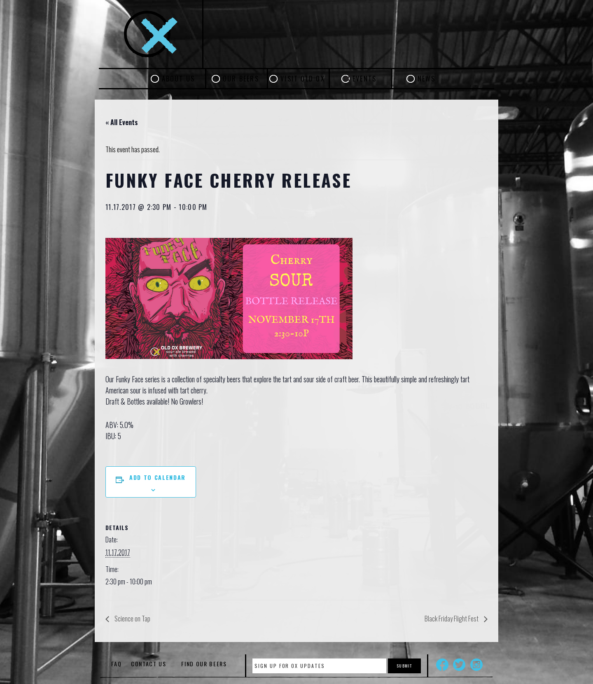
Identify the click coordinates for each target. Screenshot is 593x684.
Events (364, 79)
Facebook (442, 664)
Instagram (476, 664)
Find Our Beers (204, 663)
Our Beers (241, 79)
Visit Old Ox (302, 79)
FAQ (116, 663)
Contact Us (148, 663)
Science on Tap (131, 619)
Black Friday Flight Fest (452, 619)
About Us (178, 79)
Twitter (459, 664)
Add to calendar (157, 477)
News (427, 79)
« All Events (121, 122)
